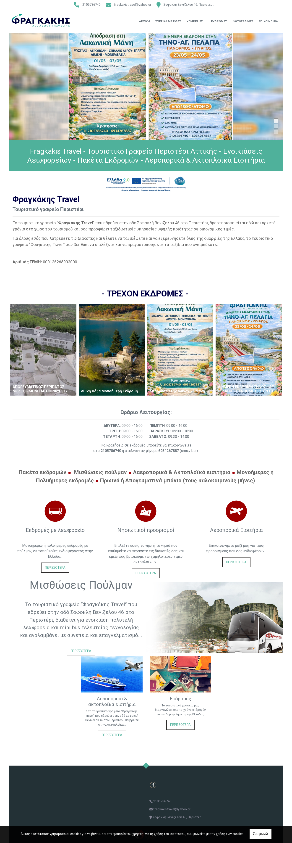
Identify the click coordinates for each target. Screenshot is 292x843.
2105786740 (91, 4)
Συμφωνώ (260, 834)
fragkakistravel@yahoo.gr (132, 4)
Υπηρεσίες (195, 21)
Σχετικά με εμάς (168, 21)
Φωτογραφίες (242, 21)
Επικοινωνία (268, 21)
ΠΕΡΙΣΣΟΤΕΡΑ (55, 567)
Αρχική (144, 21)
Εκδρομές (219, 21)
